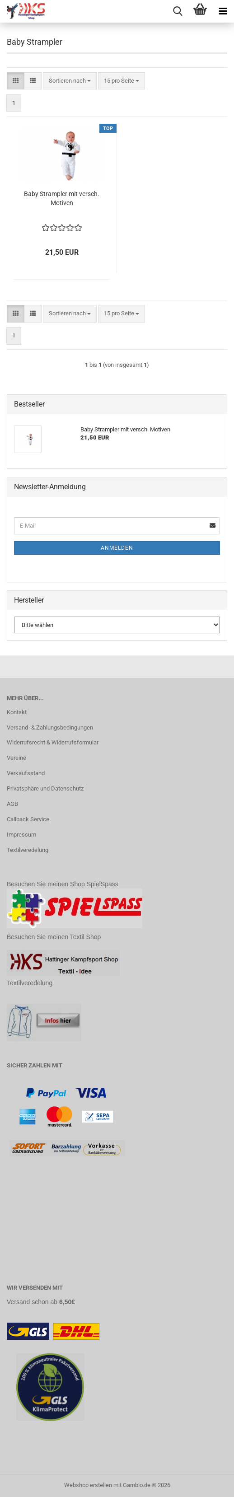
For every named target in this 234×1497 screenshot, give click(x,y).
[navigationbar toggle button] (222, 11)
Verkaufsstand (26, 773)
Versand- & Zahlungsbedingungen (50, 727)
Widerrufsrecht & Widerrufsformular (52, 742)
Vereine (16, 757)
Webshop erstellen (88, 1485)
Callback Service (28, 819)
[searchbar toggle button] (177, 11)
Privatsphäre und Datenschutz (45, 788)
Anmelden (117, 548)
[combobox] (70, 81)
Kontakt (17, 712)
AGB (12, 803)
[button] (15, 81)
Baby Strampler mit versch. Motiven (61, 198)
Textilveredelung (27, 850)
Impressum (21, 834)
